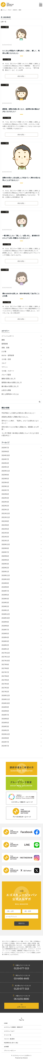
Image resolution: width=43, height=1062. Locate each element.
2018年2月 (5, 645)
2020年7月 (5, 552)
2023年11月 (6, 471)
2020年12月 (6, 544)
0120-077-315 (21, 968)
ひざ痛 (4, 351)
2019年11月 (6, 575)
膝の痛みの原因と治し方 (10, 386)
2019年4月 (5, 598)
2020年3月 (5, 564)
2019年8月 (5, 587)
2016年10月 (6, 703)
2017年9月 (5, 664)
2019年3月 (5, 602)
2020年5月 (5, 560)
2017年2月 (5, 691)
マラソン (5, 367)
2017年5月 (5, 680)
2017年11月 (6, 657)
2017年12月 (6, 653)
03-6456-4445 (21, 978)
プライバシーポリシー (10, 1050)
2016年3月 (5, 726)
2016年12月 (6, 695)
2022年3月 (5, 502)
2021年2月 (5, 537)
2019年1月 (5, 610)
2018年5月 (5, 633)
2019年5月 (5, 595)
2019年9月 (5, 583)
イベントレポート (8, 336)
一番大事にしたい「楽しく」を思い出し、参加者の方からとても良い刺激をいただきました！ (21, 236)
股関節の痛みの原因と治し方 (12, 382)
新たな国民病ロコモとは (10, 394)
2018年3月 (5, 641)
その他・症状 (6, 359)
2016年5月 (5, 722)
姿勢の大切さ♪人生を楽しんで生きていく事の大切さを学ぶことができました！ (21, 179)
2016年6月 (5, 719)
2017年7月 (5, 672)
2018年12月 (6, 614)
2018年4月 (5, 637)
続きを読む (21, 76)
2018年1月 (5, 649)
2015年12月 (6, 734)
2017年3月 (5, 688)
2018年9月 (5, 622)
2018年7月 (5, 629)
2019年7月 (5, 591)
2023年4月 (5, 482)
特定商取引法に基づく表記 (11, 1042)
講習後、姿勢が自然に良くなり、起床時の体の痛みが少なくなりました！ (21, 110)
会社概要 (6, 1046)
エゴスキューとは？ (9, 1031)
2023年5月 (5, 478)
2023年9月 (5, 475)
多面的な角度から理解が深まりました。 (15, 417)
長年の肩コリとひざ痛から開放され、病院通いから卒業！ (20, 428)
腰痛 (3, 340)
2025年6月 (5, 451)
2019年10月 (6, 579)
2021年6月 (5, 525)
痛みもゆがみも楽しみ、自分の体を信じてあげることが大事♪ (21, 294)
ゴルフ (4, 363)
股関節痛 (5, 344)
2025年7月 (5, 447)
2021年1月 (5, 540)
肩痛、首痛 (5, 347)
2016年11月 (6, 699)
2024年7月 (5, 459)
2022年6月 (5, 494)
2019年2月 (5, 606)
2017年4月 (5, 684)
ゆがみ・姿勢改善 (8, 355)
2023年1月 (5, 486)
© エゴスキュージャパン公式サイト (21, 1055)
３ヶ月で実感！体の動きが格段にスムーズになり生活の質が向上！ (20, 434)
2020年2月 (5, 568)
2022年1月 (5, 509)
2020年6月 (5, 556)
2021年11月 (6, 517)
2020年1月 (5, 571)
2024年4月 (5, 463)
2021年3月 (5, 533)
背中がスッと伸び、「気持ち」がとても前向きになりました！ (20, 422)
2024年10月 (6, 455)
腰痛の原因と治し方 (8, 378)
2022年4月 (5, 498)
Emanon (25, 1058)
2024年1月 (5, 467)
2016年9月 (5, 707)
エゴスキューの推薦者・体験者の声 (13, 1027)
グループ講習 (4, 27)
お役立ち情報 (6, 390)
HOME (6, 1023)
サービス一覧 (7, 1035)
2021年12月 (6, 513)
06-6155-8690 (21, 999)
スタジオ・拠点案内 (9, 1039)
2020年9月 (5, 548)
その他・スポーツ (8, 371)
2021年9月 (5, 521)
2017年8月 (5, 668)
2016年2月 (5, 730)
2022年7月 (5, 490)
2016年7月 (5, 715)
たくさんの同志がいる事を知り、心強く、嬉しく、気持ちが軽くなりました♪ (21, 52)
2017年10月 (6, 660)
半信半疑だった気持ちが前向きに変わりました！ (19, 413)
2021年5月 (5, 529)
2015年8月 (5, 738)
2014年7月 (5, 746)
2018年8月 (5, 626)
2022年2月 (5, 506)
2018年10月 (6, 618)
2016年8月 (5, 711)
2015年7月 (5, 742)
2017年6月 (5, 676)
